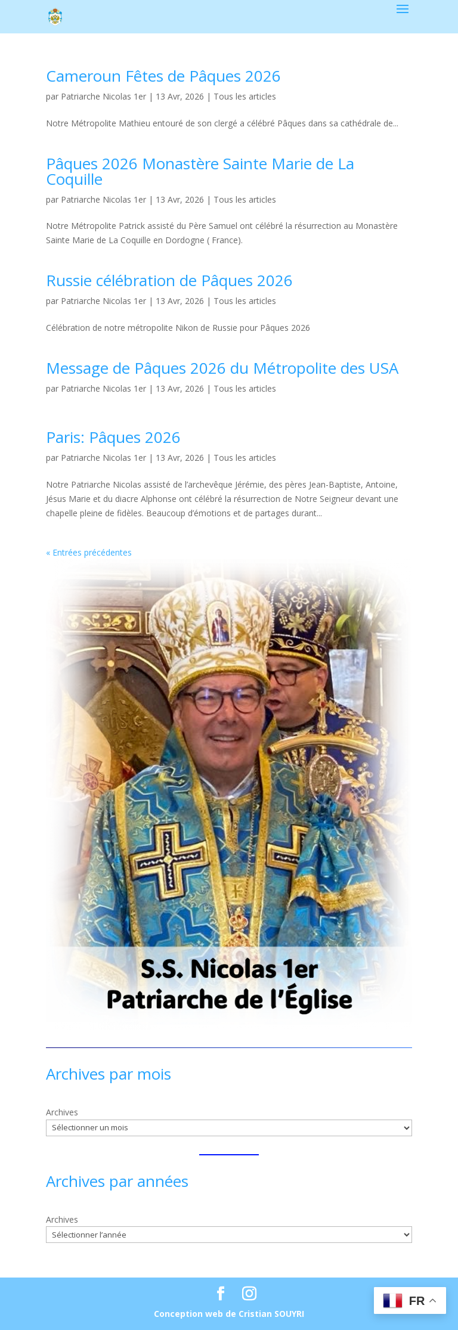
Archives (62, 1112)
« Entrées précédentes (89, 552)
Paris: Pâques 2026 (113, 437)
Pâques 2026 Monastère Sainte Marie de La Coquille (200, 171)
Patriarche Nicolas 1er (103, 96)
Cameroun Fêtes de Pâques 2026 (163, 75)
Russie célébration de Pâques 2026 (169, 280)
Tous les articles (244, 96)
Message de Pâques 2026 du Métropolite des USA (222, 368)
